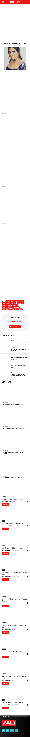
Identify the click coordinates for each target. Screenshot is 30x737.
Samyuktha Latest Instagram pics (11, 307)
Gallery (13, 340)
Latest (3, 520)
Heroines (9, 40)
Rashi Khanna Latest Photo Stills (14, 499)
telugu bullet (6, 309)
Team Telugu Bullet (17, 322)
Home (3, 40)
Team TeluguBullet (6, 501)
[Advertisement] (15, 21)
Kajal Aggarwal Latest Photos (13, 524)
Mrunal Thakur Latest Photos (12, 703)
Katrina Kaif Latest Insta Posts (19, 342)
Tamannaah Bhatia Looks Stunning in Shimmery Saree (18, 374)
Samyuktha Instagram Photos (10, 305)
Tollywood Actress (17, 309)
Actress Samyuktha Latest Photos (15, 301)
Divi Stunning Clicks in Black (12, 548)
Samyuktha (20, 303)
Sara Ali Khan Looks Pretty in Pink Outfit (19, 358)
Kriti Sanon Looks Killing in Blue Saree (18, 350)
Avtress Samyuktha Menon (9, 303)
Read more (5, 504)
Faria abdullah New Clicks (11, 652)
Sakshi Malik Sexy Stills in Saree (18, 366)
